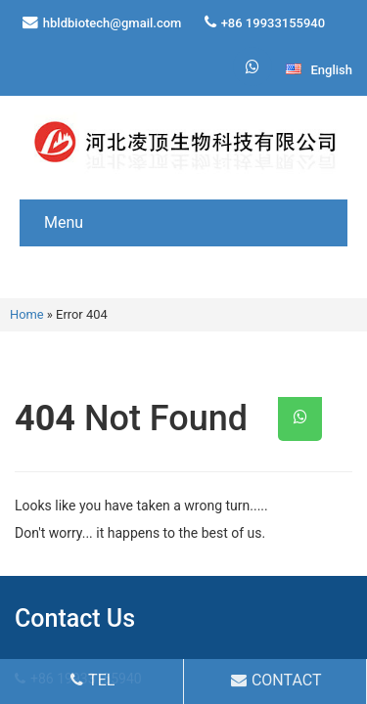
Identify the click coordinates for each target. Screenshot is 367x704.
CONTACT (276, 680)
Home (27, 314)
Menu (63, 222)
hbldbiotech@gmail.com (112, 23)
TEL (92, 680)
